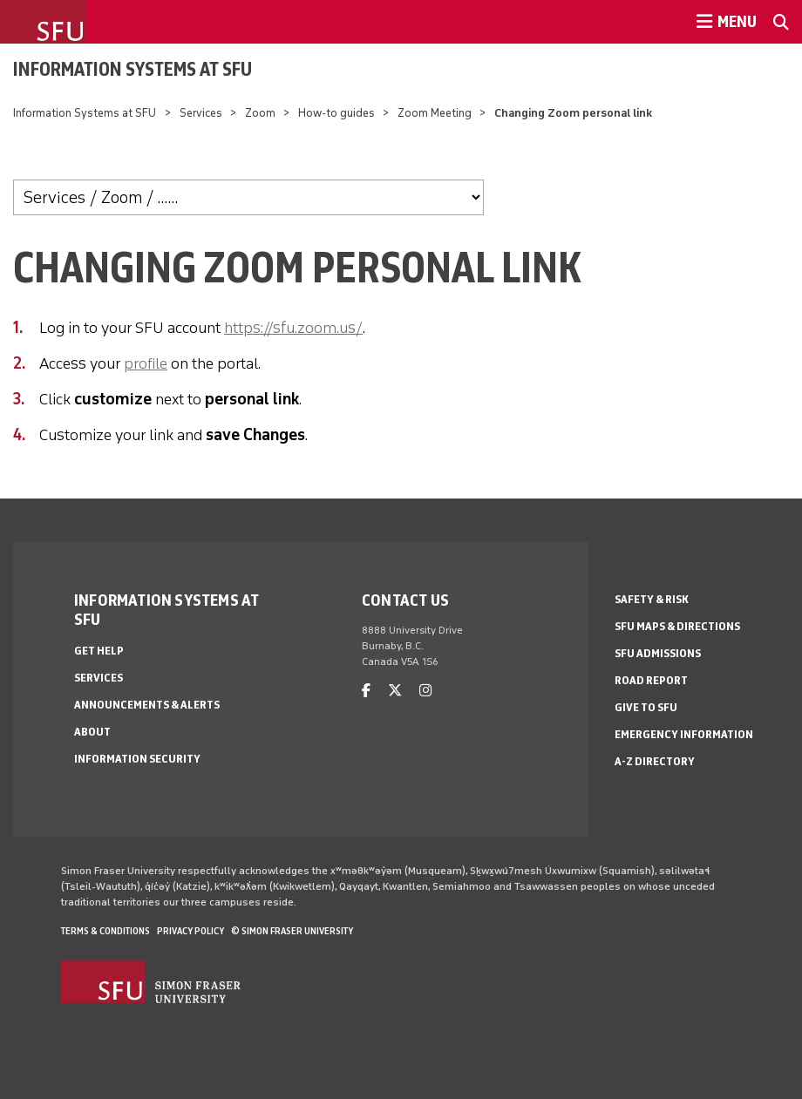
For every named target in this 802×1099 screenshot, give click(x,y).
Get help (99, 650)
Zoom (261, 112)
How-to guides (336, 112)
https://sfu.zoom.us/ (293, 327)
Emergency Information (684, 734)
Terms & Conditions (105, 931)
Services (201, 112)
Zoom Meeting (436, 112)
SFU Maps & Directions (677, 626)
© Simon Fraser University (292, 931)
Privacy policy (190, 931)
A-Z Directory (655, 761)
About (92, 731)
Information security (137, 758)
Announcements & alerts (147, 704)
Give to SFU (646, 707)
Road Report (651, 680)
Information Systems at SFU (132, 69)
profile (145, 363)
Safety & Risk (652, 599)
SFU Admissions (658, 653)
